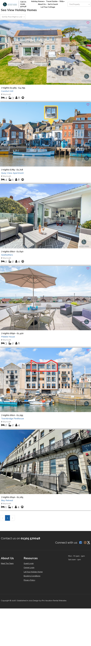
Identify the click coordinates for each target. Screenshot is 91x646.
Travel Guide (52, 1)
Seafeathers (7, 254)
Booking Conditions (32, 576)
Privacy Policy (29, 580)
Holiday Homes (38, 1)
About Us (42, 4)
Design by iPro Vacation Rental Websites (49, 601)
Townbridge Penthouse (12, 418)
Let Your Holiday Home (33, 572)
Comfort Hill (7, 91)
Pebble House (8, 336)
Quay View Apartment (12, 173)
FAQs (62, 1)
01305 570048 (30, 538)
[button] (89, 52)
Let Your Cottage (48, 7)
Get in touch (53, 4)
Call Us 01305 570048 (23, 4)
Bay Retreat (7, 500)
